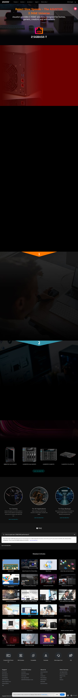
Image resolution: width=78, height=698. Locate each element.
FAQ (3, 685)
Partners (61, 679)
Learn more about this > (34, 540)
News (41, 674)
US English (70, 2)
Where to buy (62, 675)
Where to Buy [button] (44, 2)
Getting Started (5, 683)
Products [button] (16, 2)
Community (23, 675)
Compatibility (5, 677)
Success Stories (43, 683)
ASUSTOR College (25, 674)
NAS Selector (5, 674)
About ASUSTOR (44, 672)
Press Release (43, 677)
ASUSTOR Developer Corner (27, 679)
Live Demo (23, 672)
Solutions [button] (23, 2)
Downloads (4, 672)
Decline (57, 694)
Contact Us (42, 675)
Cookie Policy (44, 694)
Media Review (43, 679)
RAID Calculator (5, 679)
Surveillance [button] (30, 2)
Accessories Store (63, 674)
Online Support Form (6, 681)
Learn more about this (38, 471)
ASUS (61, 677)
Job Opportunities (63, 672)
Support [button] (37, 2)
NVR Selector (5, 675)
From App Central (25, 677)
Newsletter (42, 681)
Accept (62, 694)
